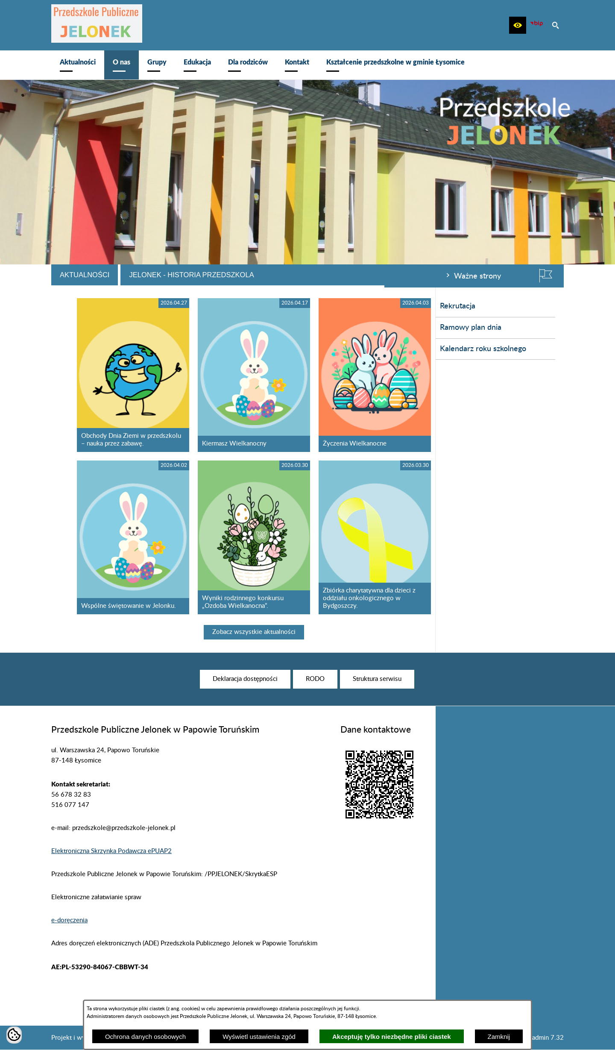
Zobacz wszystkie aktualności (382, 632)
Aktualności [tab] (213, 275)
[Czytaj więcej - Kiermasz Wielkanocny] (382, 375)
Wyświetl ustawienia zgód (259, 1036)
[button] (517, 25)
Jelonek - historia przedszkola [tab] (320, 275)
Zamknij (499, 1036)
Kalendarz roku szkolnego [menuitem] (99, 349)
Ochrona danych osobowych (145, 1036)
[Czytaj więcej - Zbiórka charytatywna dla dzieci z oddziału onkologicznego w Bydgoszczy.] (503, 537)
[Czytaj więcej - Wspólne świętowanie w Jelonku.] (261, 537)
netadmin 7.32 (543, 1038)
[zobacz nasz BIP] (536, 25)
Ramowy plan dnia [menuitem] (86, 327)
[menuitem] (77, 64)
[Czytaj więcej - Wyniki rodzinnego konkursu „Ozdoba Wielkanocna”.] (382, 537)
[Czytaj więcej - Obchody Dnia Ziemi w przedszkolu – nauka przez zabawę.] (261, 375)
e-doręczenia (69, 920)
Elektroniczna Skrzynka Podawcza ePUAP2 (111, 851)
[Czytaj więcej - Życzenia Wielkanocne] (503, 375)
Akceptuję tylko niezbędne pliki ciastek (391, 1036)
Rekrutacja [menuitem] (73, 306)
